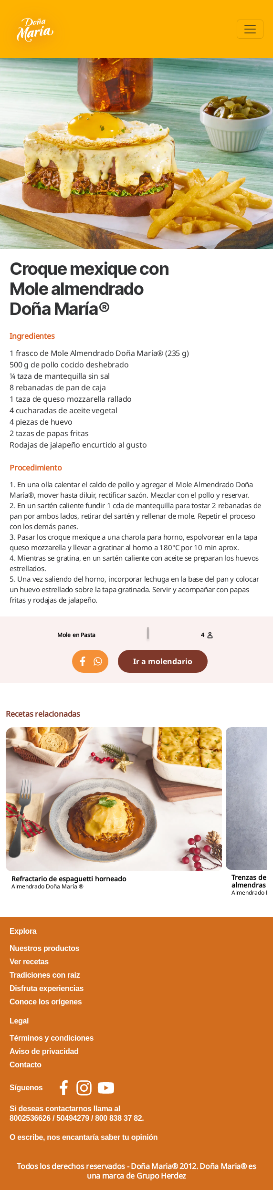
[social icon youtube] (106, 1087)
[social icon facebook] (64, 1087)
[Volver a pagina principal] (36, 29)
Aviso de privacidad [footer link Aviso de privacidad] (44, 1051)
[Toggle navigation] (250, 29)
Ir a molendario (162, 661)
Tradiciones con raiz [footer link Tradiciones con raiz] (45, 975)
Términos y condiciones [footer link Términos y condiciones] (52, 1038)
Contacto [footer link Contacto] (26, 1065)
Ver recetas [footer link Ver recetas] (29, 962)
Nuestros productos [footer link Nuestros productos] (44, 948)
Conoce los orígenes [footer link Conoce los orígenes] (46, 1002)
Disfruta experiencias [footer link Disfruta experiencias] (47, 988)
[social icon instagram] (84, 1087)
